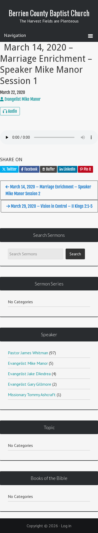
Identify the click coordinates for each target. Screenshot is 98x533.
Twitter (9, 169)
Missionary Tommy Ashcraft (32, 394)
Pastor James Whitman (28, 352)
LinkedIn (67, 169)
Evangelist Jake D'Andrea (29, 373)
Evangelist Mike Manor (28, 363)
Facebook (29, 169)
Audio (10, 111)
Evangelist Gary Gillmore (29, 384)
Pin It (85, 169)
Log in (66, 525)
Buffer (48, 169)
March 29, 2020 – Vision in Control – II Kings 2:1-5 (49, 206)
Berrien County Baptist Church (49, 13)
